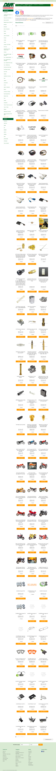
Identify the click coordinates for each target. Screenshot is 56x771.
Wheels (5, 109)
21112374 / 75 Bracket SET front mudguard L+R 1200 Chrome (20, 659)
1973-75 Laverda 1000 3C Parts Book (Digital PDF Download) (43, 450)
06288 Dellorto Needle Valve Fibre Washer (31, 231)
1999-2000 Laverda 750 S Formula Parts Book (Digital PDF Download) (32, 568)
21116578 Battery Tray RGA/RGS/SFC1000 (43, 727)
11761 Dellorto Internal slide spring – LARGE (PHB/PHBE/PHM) (20, 307)
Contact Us (36, 4)
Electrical (5, 46)
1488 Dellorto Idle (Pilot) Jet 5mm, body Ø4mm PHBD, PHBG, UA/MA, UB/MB (43, 425)
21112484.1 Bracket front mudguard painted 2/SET (32, 659)
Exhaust (5, 52)
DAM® (5, 125)
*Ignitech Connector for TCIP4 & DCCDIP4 (20, 136)
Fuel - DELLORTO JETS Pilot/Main (7, 60)
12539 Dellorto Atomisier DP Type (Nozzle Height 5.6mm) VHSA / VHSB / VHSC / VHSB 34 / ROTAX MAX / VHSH (32, 353)
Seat (4, 98)
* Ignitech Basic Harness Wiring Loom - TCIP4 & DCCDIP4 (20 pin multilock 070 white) (20, 87)
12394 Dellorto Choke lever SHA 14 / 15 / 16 (32, 330)
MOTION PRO (6, 138)
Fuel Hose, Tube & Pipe (7, 67)
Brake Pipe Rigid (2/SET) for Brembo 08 (32, 41)
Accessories (6, 12)
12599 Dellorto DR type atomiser (20, 377)
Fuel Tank (5, 71)
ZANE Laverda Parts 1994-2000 (8, 114)
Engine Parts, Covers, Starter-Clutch (7, 49)
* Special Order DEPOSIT (43, 86)
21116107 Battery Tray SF (32, 703)
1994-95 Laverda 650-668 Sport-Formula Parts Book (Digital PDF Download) (43, 521)
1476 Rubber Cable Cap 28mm (20, 424)
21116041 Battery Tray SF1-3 (20, 703)
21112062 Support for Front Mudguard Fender (43, 637)
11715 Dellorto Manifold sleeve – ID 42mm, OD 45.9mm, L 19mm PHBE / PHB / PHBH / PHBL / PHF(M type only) (43, 280)
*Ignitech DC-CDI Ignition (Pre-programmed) (43, 136)
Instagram (43, 751)
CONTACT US (28, 20)
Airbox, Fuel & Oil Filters (7, 17)
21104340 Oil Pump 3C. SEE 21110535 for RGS (32, 591)
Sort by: (43, 22)
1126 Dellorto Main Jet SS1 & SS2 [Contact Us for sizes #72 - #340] (32, 279)
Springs (5, 100)
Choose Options (32, 434)
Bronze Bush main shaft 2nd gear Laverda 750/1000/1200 (43, 41)
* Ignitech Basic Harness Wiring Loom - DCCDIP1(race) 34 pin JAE (32, 64)
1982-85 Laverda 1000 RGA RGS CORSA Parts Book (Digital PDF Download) (20, 521)
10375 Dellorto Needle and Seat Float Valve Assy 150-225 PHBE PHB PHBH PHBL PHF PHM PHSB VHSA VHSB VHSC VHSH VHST (20, 256)
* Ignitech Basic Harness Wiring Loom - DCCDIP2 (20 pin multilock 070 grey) (43, 64)
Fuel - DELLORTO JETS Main (8, 62)
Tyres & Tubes (6, 107)
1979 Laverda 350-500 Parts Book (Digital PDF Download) (31, 497)
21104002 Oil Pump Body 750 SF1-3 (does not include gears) (43, 568)
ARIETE (5, 132)
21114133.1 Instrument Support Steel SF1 (20, 682)
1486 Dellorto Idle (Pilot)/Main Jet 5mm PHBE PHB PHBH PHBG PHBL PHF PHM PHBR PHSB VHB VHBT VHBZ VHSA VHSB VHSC (32, 426)
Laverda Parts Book (30, 18)
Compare (21, 69)
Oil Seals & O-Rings (7, 91)
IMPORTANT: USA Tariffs (28, 4)
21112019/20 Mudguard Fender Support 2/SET (32, 637)
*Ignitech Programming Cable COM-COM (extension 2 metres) (43, 184)
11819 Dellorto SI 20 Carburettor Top (43, 307)
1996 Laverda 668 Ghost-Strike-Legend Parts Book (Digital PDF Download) (20, 544)
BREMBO (5, 129)
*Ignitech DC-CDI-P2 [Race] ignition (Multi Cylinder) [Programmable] (20, 184)
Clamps (5, 40)
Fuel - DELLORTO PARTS (7, 57)
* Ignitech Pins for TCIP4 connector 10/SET (32, 87)
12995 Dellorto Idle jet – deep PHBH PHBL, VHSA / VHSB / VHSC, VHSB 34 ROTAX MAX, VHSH (43, 377)
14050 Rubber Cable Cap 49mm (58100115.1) (20, 401)
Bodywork (5, 26)
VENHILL (5, 134)
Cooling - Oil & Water (7, 44)
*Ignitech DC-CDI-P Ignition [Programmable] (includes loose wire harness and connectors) (20, 160)
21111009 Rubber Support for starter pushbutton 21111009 (20, 637)
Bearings (5, 24)
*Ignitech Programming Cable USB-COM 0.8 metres (31, 208)
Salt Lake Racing (18, 5)
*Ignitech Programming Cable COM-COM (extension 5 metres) (20, 208)
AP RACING (30, 763)
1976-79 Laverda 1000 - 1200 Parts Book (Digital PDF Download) (43, 473)
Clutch (5, 42)
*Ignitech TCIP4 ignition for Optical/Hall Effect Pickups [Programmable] (20, 231)
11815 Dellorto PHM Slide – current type (32, 307)
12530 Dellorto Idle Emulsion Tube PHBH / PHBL (43, 330)
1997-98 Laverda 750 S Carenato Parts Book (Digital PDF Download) (43, 544)
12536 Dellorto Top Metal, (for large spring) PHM (20, 352)
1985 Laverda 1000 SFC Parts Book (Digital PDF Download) (31, 521)
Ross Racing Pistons (7, 93)
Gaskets (5, 73)
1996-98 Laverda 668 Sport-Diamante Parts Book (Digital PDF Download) (32, 544)
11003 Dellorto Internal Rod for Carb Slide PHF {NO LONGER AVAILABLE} (43, 255)
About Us (17, 4)
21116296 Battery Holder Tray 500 (20, 727)
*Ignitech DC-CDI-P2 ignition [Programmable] (43, 160)
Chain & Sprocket (6, 35)
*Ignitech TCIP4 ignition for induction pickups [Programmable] (43, 208)
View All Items (6, 116)
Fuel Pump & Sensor (7, 69)
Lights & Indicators (7, 87)
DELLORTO (5, 121)
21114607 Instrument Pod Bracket (32, 682)
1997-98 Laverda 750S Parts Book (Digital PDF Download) (20, 568)
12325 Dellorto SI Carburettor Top (20, 330)
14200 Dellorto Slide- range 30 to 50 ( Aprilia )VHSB (43, 401)
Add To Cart (21, 48)
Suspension (5, 102)
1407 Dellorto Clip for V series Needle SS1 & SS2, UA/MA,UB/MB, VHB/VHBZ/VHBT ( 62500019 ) (32, 402)
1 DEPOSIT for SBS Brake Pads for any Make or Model (43, 231)
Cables (5, 33)
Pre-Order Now (20, 95)
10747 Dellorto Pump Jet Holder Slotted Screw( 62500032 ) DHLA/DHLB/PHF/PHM (32, 255)
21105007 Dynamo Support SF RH (31, 614)
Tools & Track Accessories (8, 104)
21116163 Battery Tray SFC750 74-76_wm (43, 704)
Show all (17, 765)
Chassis (5, 37)
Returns (22, 4)
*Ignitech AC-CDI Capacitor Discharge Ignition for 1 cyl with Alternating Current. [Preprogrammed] (20, 112)
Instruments (6, 82)
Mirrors (5, 89)
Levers (5, 84)
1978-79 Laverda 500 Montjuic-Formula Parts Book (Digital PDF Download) (20, 497)
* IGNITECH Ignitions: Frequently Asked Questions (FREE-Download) (20, 64)
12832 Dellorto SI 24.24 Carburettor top (32, 377)
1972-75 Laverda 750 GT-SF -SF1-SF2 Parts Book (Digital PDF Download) (32, 450)
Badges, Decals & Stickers (8, 22)
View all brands (6, 143)
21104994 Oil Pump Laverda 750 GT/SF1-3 (20, 614)
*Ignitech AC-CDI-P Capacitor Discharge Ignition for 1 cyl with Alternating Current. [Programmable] (32, 112)
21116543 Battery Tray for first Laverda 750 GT (32, 727)
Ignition (5, 80)
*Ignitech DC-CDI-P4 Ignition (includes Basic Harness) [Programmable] (31, 184)
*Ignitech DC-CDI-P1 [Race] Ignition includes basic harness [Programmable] (32, 160)
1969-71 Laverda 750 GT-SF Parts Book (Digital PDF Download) (20, 450)
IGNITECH (5, 123)
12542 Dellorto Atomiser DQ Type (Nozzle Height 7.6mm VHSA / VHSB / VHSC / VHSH (43, 352)
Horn (4, 78)
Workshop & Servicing (7, 111)
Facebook (42, 751)
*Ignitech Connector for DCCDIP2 (43, 110)
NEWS (30, 5)
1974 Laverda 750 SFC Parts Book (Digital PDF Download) (20, 473)
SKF (4, 127)
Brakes (5, 31)
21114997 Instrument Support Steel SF (43, 682)
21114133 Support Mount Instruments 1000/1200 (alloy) (43, 659)
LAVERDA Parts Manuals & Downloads (8, 15)
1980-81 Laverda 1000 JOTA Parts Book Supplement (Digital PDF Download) (43, 497)
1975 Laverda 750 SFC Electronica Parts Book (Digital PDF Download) (32, 473)
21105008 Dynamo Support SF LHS (43, 614)
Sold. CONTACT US (43, 120)
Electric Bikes (25, 5)
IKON (4, 136)
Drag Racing (41, 4)
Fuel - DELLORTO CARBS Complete (7, 55)
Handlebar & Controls (7, 76)
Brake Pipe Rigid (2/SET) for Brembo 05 (20, 41)
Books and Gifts (6, 20)
